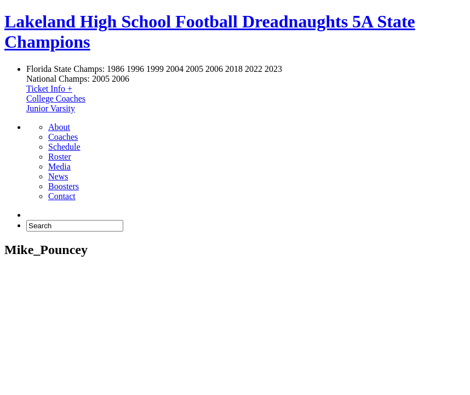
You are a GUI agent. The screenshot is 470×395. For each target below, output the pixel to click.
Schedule (64, 146)
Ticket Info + (49, 88)
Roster (59, 156)
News (58, 176)
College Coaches (55, 98)
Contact (62, 196)
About (59, 127)
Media (59, 166)
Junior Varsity (50, 108)
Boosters (63, 186)
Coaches (63, 137)
